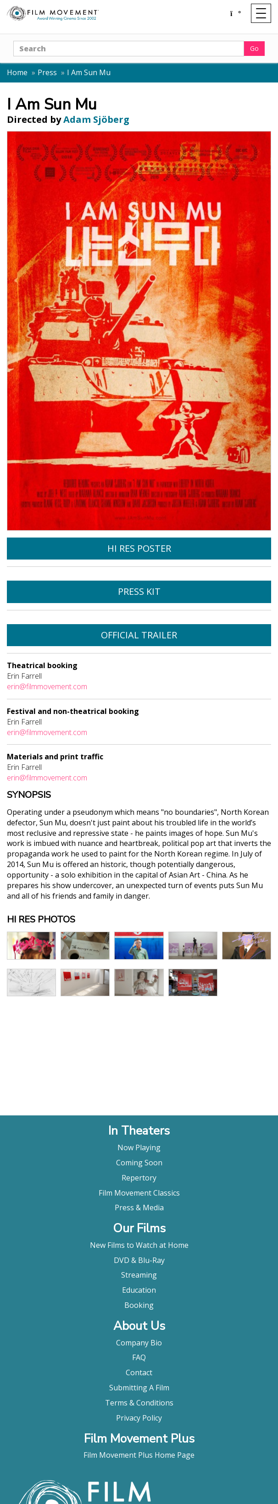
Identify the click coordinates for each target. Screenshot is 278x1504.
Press (47, 72)
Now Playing (139, 1147)
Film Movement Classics (139, 1193)
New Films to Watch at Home (139, 1245)
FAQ (139, 1357)
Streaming (139, 1275)
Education (139, 1290)
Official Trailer (139, 635)
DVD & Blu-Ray (139, 1260)
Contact (139, 1372)
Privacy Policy (139, 1418)
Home (17, 72)
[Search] (128, 48)
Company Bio (139, 1343)
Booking (139, 1305)
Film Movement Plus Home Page (139, 1455)
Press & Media (139, 1207)
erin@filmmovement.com (47, 686)
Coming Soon (139, 1163)
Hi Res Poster (139, 548)
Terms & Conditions (139, 1403)
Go (254, 48)
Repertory (139, 1178)
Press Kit (139, 591)
